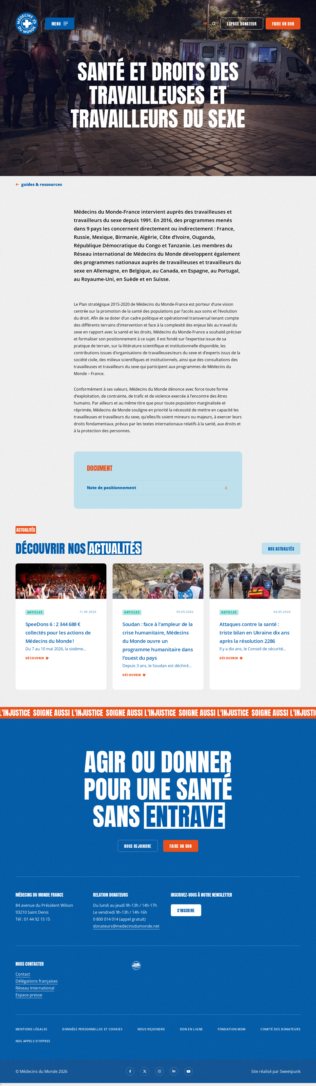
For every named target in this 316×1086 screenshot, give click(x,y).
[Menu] (59, 23)
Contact (23, 974)
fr (205, 23)
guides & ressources (42, 184)
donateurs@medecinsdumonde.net (126, 926)
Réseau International (35, 988)
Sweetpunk (290, 1071)
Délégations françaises (37, 981)
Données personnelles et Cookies (92, 1029)
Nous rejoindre (151, 1029)
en (196, 23)
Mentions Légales (31, 1029)
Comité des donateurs (280, 1029)
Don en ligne (191, 1029)
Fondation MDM (232, 1029)
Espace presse (29, 995)
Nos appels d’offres (33, 1041)
